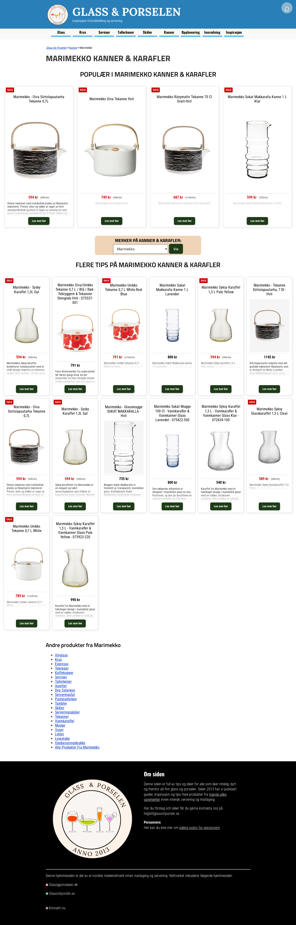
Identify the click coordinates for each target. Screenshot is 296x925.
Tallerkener (126, 32)
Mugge (60, 725)
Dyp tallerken (65, 690)
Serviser (104, 32)
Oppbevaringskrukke (70, 743)
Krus (82, 32)
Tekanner (62, 716)
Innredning (212, 32)
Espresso (61, 664)
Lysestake (62, 738)
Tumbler (61, 703)
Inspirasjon (234, 32)
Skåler (147, 32)
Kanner (169, 32)
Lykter (59, 734)
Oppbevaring (191, 32)
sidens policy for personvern (199, 827)
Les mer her (39, 221)
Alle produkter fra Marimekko (77, 747)
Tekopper (62, 668)
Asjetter (61, 686)
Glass (61, 32)
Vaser (59, 730)
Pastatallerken (66, 699)
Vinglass (61, 655)
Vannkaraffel (64, 721)
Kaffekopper (64, 673)
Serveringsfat (65, 694)
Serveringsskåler (67, 712)
